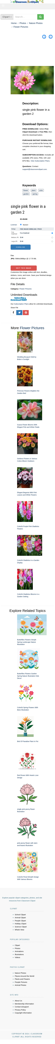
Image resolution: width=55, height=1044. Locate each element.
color (41, 190)
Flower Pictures (20, 27)
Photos (22, 23)
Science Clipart (21, 927)
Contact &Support (22, 1007)
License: (14, 225)
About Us (18, 1001)
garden (26, 194)
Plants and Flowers (22, 979)
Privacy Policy (20, 1010)
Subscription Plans (21, 304)
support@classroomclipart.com (34, 169)
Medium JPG (15, 237)
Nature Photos (35, 23)
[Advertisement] (27, 53)
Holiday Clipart (20, 924)
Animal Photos (20, 985)
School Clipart (20, 915)
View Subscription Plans (40, 161)
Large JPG (14, 241)
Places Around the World (24, 976)
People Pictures (21, 982)
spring (34, 194)
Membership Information (24, 1004)
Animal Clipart (20, 918)
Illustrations (19, 954)
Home (14, 23)
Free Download (14, 233)
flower (25, 190)
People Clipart (20, 921)
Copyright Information (23, 1013)
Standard (25, 225)
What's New (19, 930)
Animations (19, 951)
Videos (17, 957)
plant (34, 190)
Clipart (17, 945)
